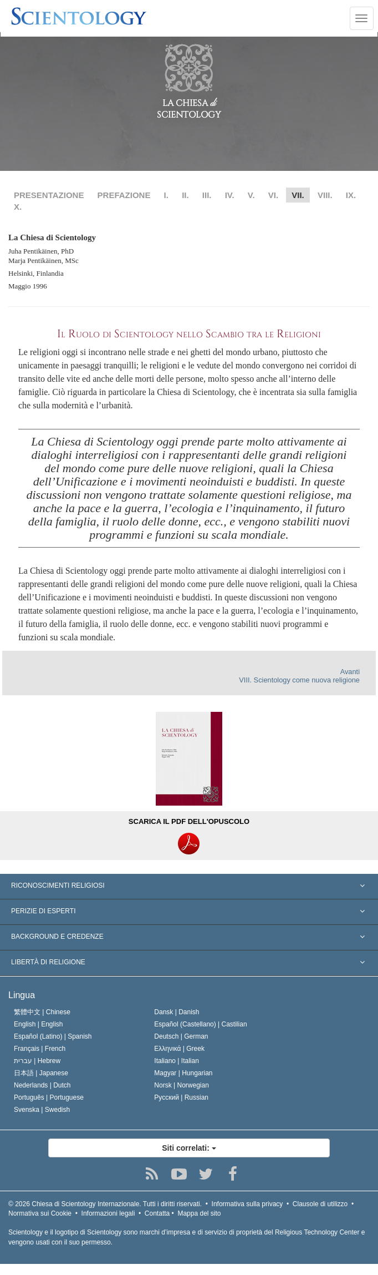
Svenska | (42, 1110)
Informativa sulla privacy (247, 1204)
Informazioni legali (108, 1213)
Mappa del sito (199, 1213)
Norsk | (181, 1085)
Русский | (181, 1097)
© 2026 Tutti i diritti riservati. (105, 1204)
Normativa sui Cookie (39, 1213)
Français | (39, 1049)
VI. (273, 195)
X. (18, 206)
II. (185, 195)
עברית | (37, 1061)
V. (251, 195)
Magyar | (183, 1073)
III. (207, 195)
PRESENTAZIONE (49, 195)
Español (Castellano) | (200, 1024)
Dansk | (176, 1012)
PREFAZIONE (124, 195)
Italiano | (176, 1061)
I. (166, 195)
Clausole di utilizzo (320, 1204)
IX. (351, 195)
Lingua (21, 995)
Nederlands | (42, 1085)
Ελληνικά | (179, 1049)
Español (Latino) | (53, 1036)
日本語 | (41, 1073)
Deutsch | (181, 1036)
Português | (49, 1097)
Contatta (157, 1213)
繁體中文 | (42, 1012)
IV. (229, 195)
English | (38, 1024)
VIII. (325, 195)
